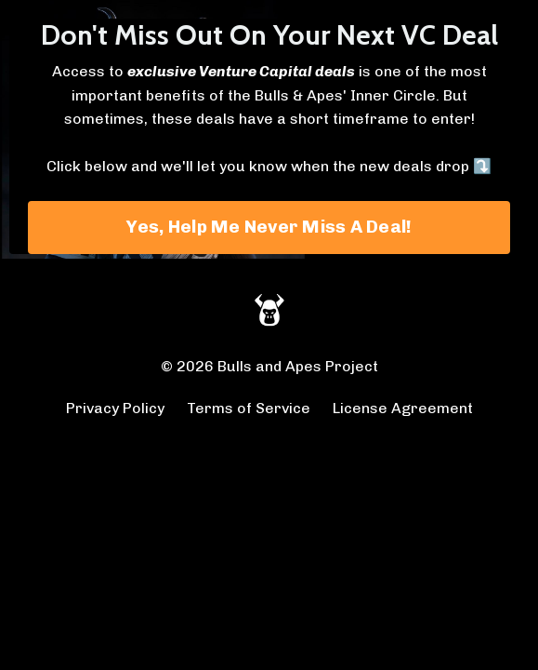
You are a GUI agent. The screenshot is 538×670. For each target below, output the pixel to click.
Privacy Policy (115, 408)
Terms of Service (248, 408)
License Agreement (403, 408)
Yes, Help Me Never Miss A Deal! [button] (269, 226)
